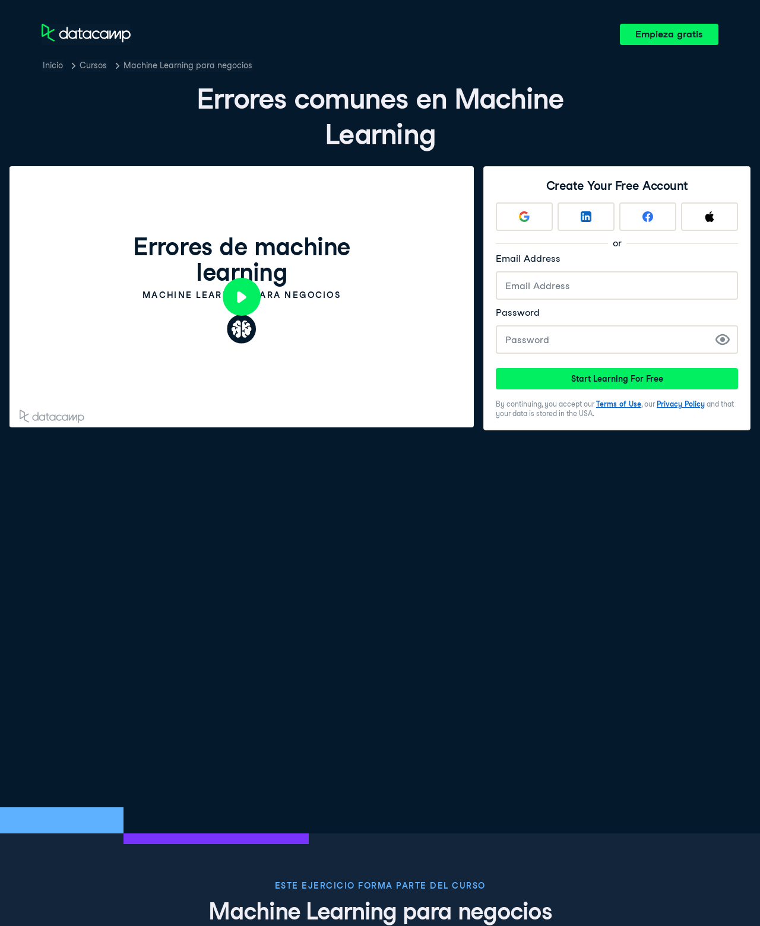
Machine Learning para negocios (188, 65)
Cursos (93, 65)
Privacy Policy (681, 403)
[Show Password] (722, 339)
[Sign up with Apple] (709, 216)
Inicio (53, 65)
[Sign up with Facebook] (647, 216)
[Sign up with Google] (524, 216)
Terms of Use (618, 403)
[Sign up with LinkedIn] (586, 216)
